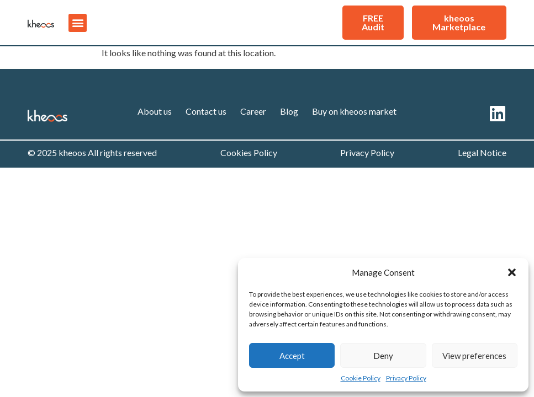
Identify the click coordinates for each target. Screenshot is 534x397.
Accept (292, 356)
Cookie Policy (360, 378)
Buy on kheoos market (354, 111)
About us (155, 111)
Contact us (206, 111)
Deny (383, 356)
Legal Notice (482, 152)
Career (253, 111)
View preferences (474, 356)
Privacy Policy (406, 378)
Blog (289, 111)
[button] (511, 272)
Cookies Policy (248, 152)
